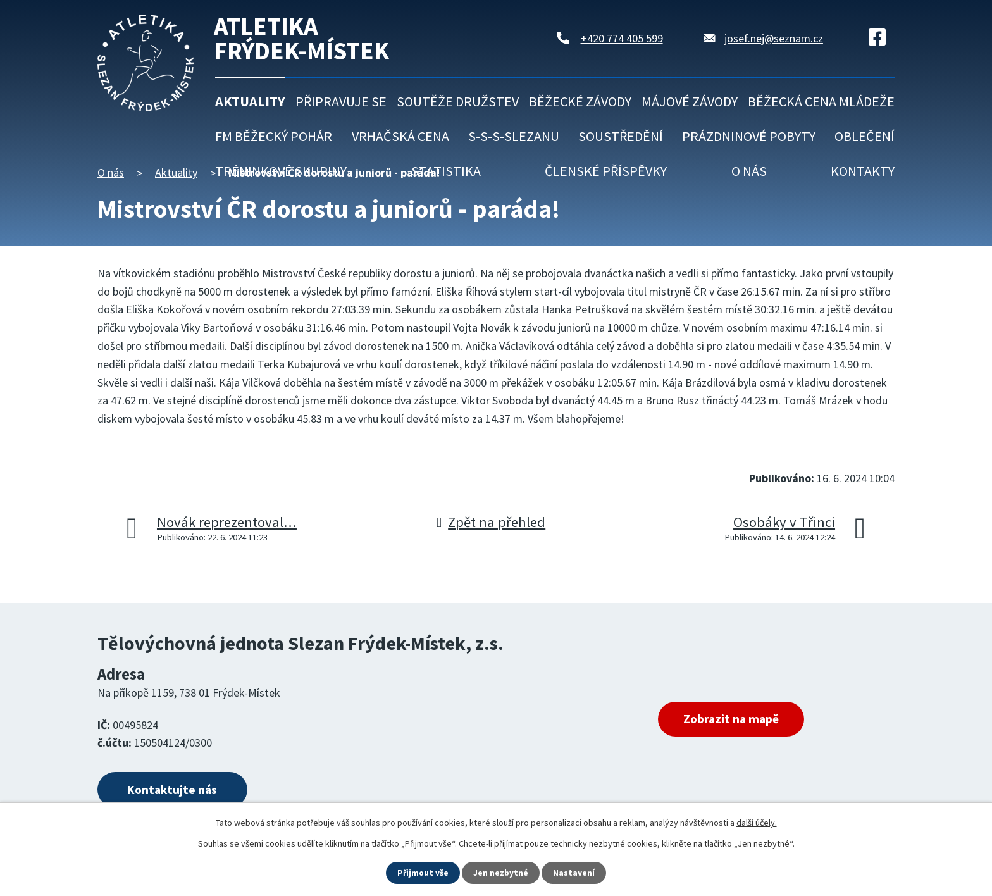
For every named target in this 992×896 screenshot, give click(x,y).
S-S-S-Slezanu (513, 136)
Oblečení (864, 136)
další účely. (756, 822)
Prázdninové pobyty (748, 136)
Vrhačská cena (400, 136)
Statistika (446, 171)
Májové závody (690, 101)
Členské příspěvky (606, 171)
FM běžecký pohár (273, 136)
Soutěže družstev (458, 101)
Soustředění (620, 136)
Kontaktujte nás (178, 791)
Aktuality (250, 101)
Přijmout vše (423, 872)
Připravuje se (341, 101)
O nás (749, 171)
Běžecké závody (580, 101)
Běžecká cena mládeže (821, 101)
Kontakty (863, 171)
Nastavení (575, 872)
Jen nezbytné (502, 872)
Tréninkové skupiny (281, 171)
